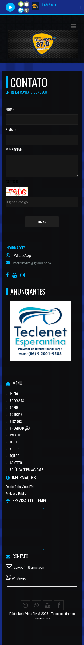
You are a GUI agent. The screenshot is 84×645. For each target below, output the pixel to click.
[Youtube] (47, 605)
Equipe (14, 455)
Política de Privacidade (26, 469)
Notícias (16, 414)
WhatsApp (22, 255)
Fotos (14, 441)
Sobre (14, 407)
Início (14, 393)
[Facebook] (59, 605)
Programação (20, 428)
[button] (73, 26)
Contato (16, 462)
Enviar (42, 221)
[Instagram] (25, 605)
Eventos (16, 434)
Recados (16, 421)
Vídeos (14, 448)
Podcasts (17, 400)
